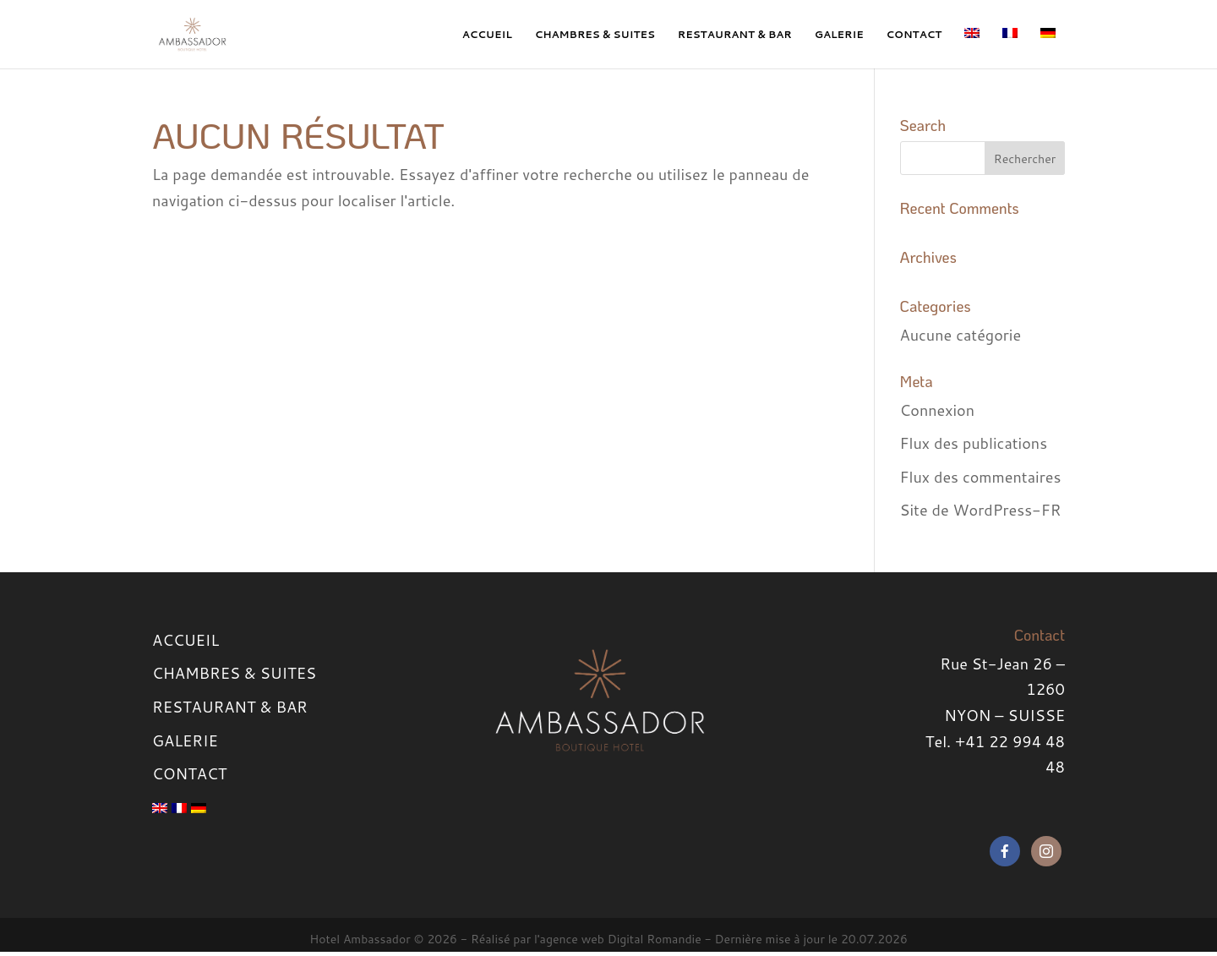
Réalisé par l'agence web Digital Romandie (586, 939)
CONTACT (914, 34)
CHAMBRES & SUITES (595, 34)
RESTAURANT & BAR (735, 34)
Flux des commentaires (980, 477)
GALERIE (839, 34)
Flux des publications (974, 443)
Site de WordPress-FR (980, 510)
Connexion (937, 410)
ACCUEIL (487, 34)
